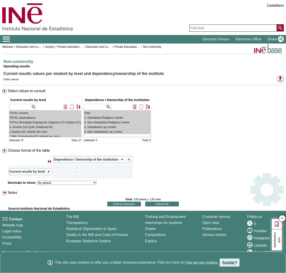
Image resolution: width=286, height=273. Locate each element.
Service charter (214, 235)
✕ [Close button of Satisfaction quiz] (282, 218)
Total (117, 113)
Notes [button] (12, 192)
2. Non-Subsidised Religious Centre (117, 122)
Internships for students (163, 223)
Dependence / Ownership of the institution (117, 100)
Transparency (77, 223)
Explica (151, 241)
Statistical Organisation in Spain (91, 229)
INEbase (7, 46)
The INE (72, 217)
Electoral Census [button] (215, 39)
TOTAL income (45, 113)
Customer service (216, 217)
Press (6, 243)
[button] (275, 39)
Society (49, 46)
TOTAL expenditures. (45, 117)
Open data (210, 223)
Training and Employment (165, 217)
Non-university (152, 46)
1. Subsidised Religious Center (117, 117)
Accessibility (12, 237)
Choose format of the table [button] (29, 150)
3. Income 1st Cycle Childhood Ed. (45, 127)
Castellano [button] (275, 5)
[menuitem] (143, 117)
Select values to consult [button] (26, 91)
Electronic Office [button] (248, 39)
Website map (12, 225)
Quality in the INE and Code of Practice (97, 235)
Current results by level (28, 100)
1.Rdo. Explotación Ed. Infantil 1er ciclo (45, 136)
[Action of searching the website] (280, 27)
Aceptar (229, 262)
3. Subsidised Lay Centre (117, 127)
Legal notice (11, 231)
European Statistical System (88, 241)
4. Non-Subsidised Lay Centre (117, 131)
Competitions (155, 235)
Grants (150, 229)
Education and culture (30, 46)
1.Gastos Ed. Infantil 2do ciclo (45, 131)
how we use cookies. (202, 262)
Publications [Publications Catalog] (212, 229)
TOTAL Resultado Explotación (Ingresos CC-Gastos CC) (45, 122)
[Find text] (233, 28)
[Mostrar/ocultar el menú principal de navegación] (6, 39)
